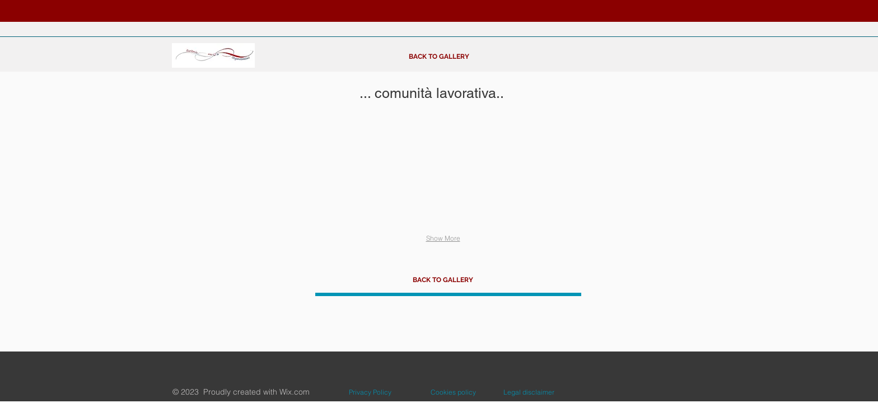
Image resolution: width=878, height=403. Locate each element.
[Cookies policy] (453, 392)
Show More (443, 238)
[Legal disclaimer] (528, 392)
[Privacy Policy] (369, 392)
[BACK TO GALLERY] (439, 56)
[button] (223, 173)
